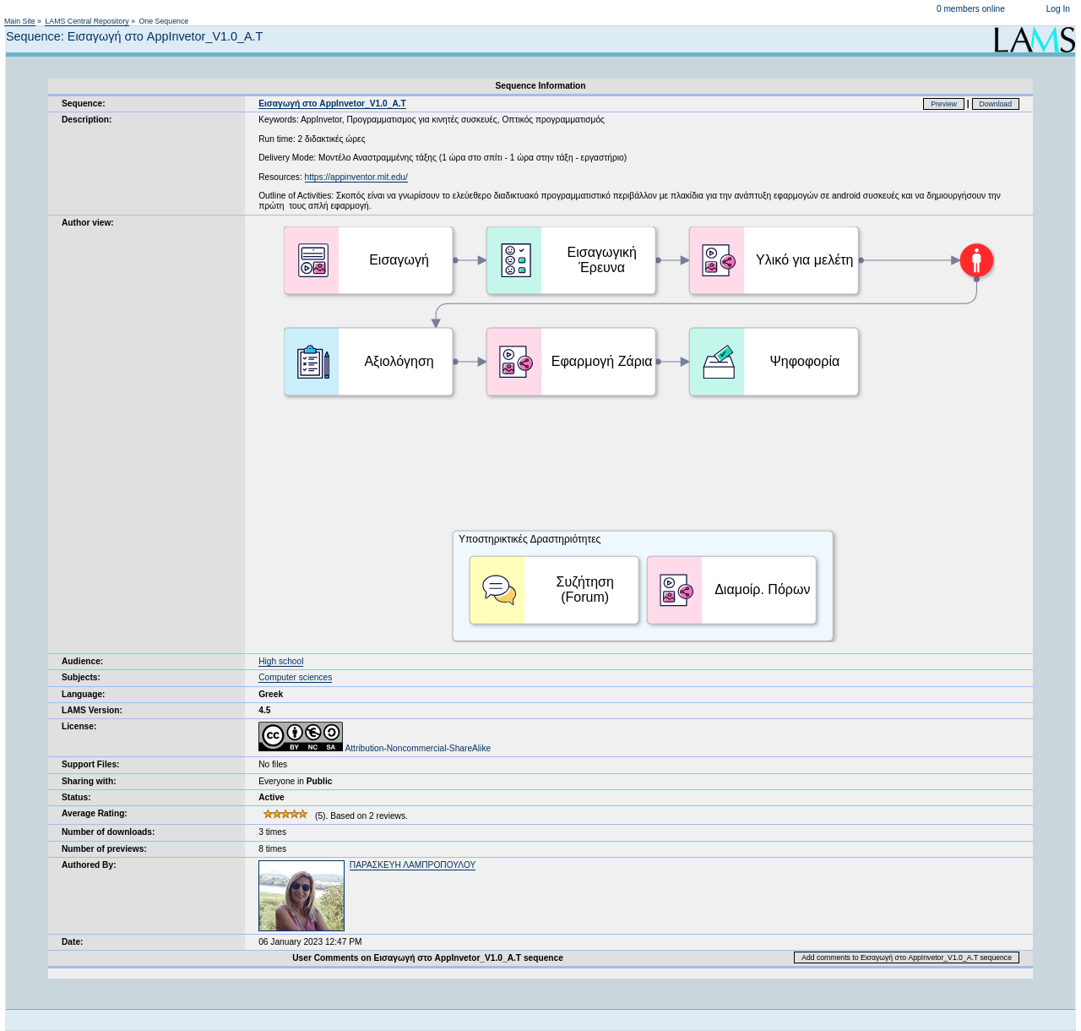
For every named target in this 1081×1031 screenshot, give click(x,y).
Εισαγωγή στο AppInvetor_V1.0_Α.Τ (332, 103)
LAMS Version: (92, 710)
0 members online (971, 9)
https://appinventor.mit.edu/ (356, 177)
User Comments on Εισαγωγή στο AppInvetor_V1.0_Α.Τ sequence (427, 958)
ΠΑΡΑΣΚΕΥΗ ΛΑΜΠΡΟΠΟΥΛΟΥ (412, 865)
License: (79, 726)
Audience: (82, 661)
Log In (1058, 9)
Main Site (19, 21)
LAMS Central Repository (86, 21)
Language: (84, 694)
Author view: (88, 222)
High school (280, 661)
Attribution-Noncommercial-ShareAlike (374, 748)
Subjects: (81, 677)
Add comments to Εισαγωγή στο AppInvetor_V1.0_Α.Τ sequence (906, 957)
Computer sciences (295, 677)
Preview (944, 104)
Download (996, 104)
